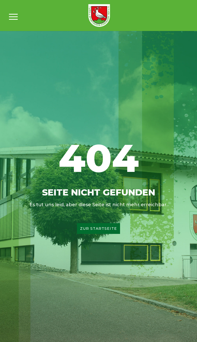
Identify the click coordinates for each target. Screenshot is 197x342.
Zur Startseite (98, 228)
